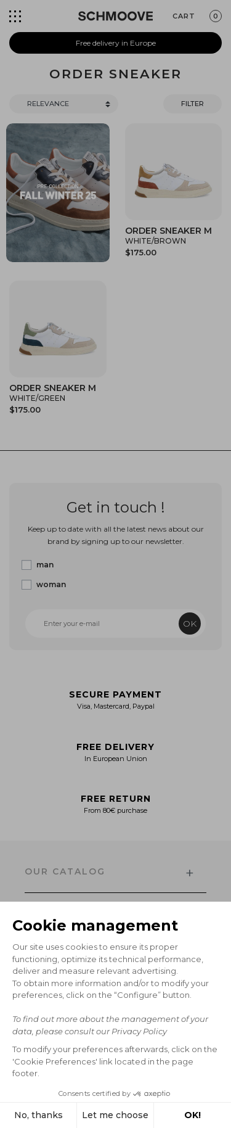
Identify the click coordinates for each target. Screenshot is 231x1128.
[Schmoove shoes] (115, 16)
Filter (192, 103)
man (45, 564)
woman (51, 584)
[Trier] (63, 103)
